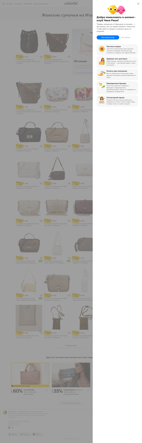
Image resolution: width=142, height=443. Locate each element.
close (138, 4)
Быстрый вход (108, 37)
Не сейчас (125, 37)
